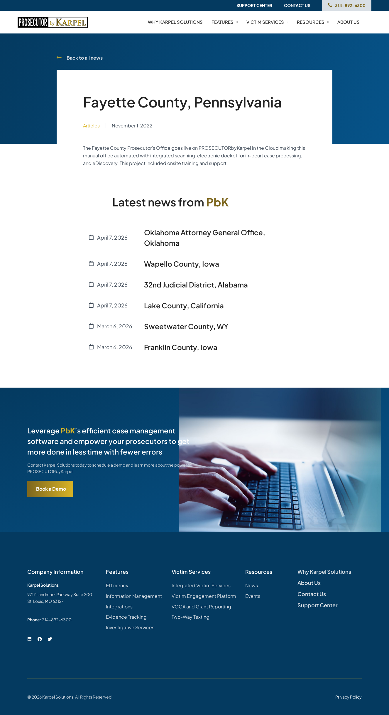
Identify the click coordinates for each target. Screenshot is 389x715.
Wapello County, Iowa (181, 263)
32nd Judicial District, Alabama (196, 284)
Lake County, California (184, 305)
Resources (313, 22)
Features (225, 22)
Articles (91, 125)
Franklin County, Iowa (180, 347)
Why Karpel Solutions (175, 22)
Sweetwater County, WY (186, 326)
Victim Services (267, 22)
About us (348, 22)
